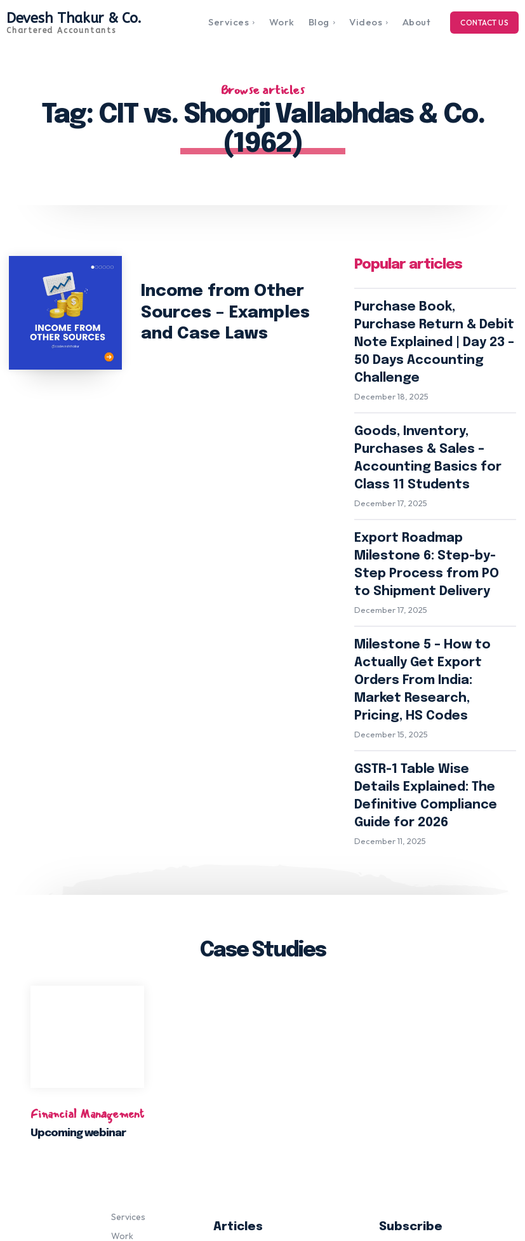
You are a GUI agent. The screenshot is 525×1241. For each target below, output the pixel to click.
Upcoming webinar (79, 932)
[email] (449, 1057)
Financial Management (87, 913)
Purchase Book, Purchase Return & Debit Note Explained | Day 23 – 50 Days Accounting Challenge (279, 1063)
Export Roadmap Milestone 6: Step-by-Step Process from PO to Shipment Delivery (433, 466)
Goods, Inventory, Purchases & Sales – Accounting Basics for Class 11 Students (431, 396)
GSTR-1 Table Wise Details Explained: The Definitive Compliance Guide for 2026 (422, 617)
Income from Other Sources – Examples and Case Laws (235, 312)
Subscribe (448, 1089)
